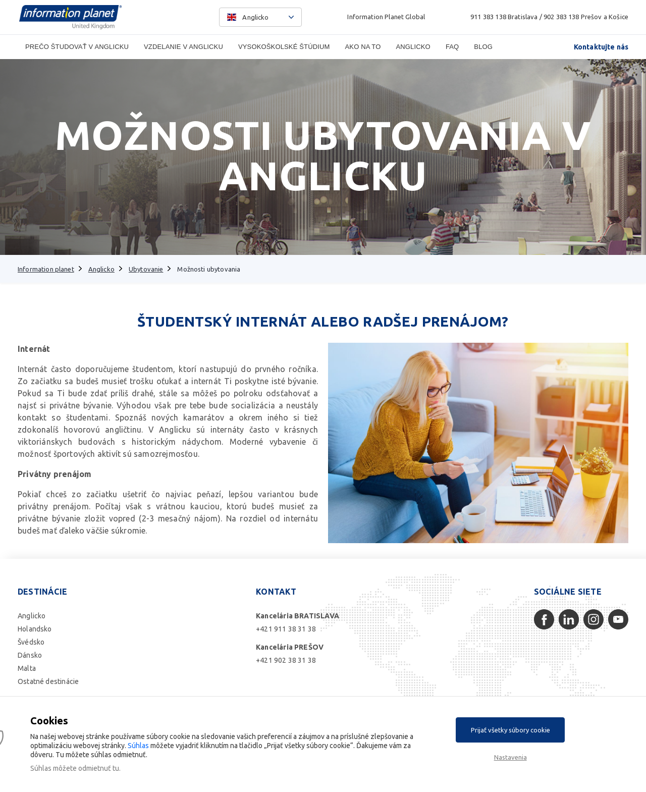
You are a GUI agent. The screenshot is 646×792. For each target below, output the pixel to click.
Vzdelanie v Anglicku (183, 46)
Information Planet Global (386, 16)
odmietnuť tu (98, 768)
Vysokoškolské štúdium (284, 46)
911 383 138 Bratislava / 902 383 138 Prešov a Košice (549, 16)
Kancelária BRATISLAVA (297, 616)
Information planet (46, 269)
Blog (483, 46)
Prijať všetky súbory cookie (510, 729)
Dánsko (30, 655)
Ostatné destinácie (48, 681)
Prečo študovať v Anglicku (77, 46)
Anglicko (413, 46)
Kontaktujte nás (601, 47)
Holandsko (35, 629)
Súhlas (138, 746)
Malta (27, 668)
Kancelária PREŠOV (290, 647)
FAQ (452, 46)
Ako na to (363, 46)
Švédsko (31, 642)
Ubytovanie (146, 269)
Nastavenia (510, 757)
